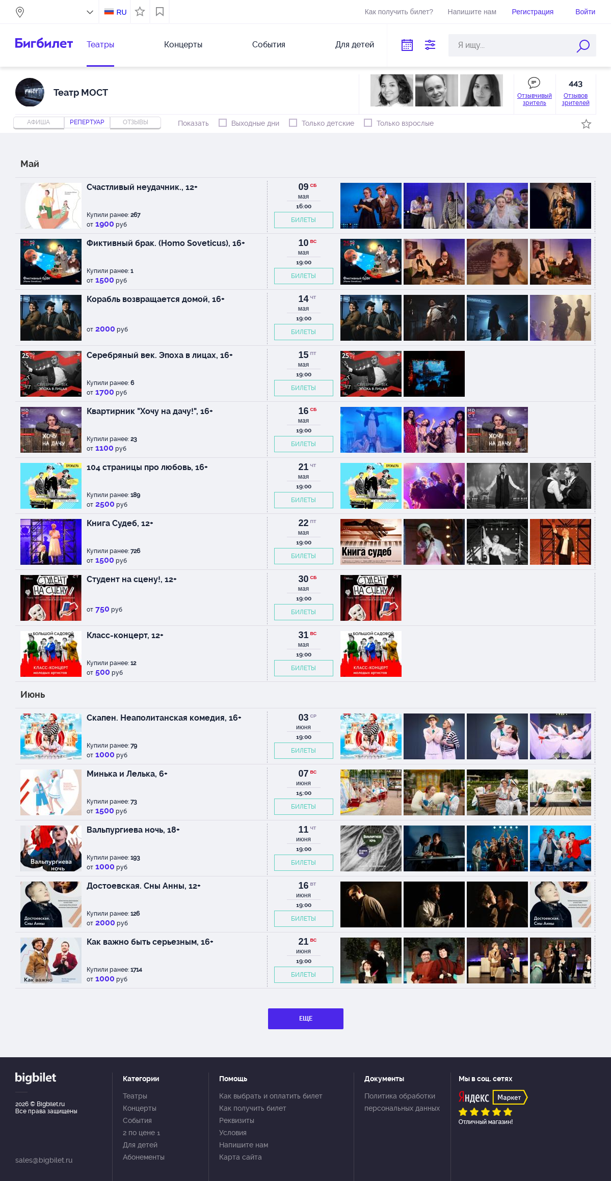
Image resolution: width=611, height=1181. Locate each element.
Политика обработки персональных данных (402, 1102)
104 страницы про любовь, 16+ (147, 467)
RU (121, 12)
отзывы (135, 122)
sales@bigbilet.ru (43, 1160)
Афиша (38, 122)
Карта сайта (240, 1157)
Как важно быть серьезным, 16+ (150, 942)
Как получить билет (252, 1108)
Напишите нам (472, 12)
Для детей (354, 44)
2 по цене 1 (141, 1133)
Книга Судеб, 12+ (120, 523)
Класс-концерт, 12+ (125, 635)
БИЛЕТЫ (303, 220)
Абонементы (144, 1157)
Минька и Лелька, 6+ (127, 774)
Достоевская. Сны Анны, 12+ (144, 886)
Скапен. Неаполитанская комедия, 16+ (164, 718)
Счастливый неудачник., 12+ (142, 187)
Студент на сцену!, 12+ (132, 579)
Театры (100, 44)
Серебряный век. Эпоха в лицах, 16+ (160, 355)
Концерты (183, 44)
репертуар (87, 122)
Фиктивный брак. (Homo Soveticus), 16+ (166, 243)
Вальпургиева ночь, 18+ (133, 830)
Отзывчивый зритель (534, 99)
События (268, 44)
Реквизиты (236, 1120)
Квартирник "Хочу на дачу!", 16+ (150, 411)
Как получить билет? (399, 12)
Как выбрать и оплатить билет (271, 1096)
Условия (233, 1133)
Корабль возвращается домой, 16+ (156, 299)
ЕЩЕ (305, 1018)
